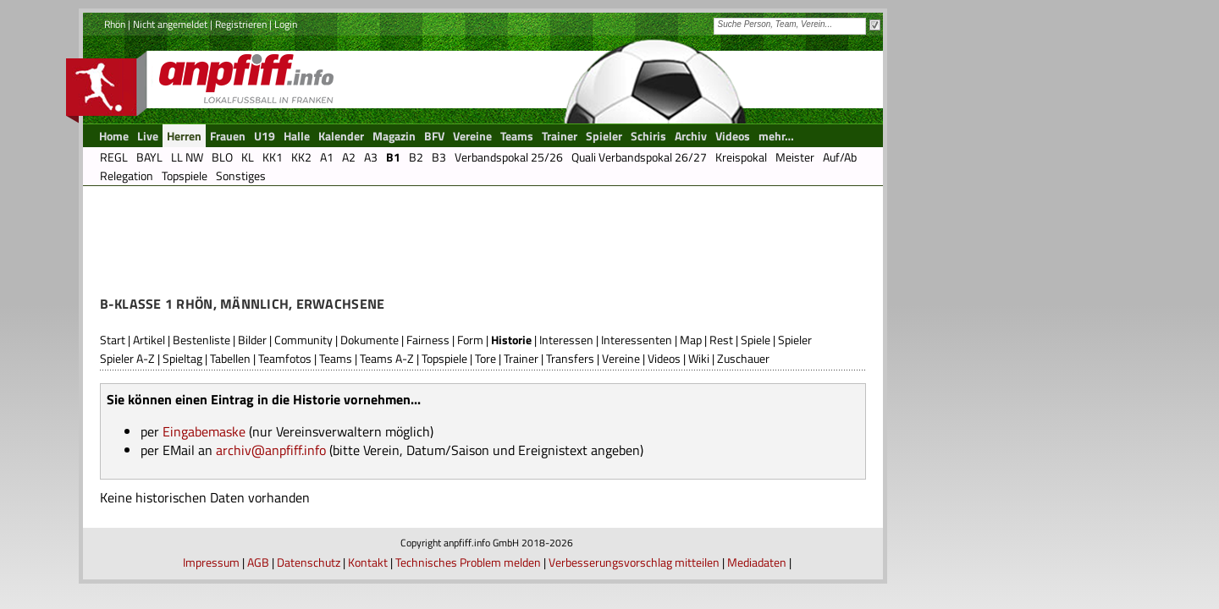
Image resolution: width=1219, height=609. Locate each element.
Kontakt (368, 562)
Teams (335, 358)
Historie (511, 339)
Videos (664, 358)
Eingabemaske (204, 431)
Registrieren (241, 24)
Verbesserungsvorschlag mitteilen (634, 562)
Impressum (211, 562)
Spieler (795, 339)
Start (112, 339)
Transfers (570, 358)
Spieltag (182, 358)
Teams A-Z (387, 358)
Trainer (521, 358)
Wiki (698, 358)
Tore (485, 358)
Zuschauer (743, 358)
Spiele (755, 339)
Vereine (621, 358)
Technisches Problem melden (468, 562)
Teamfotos (285, 358)
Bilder (252, 339)
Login (285, 24)
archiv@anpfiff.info (271, 450)
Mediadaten (756, 562)
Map (691, 339)
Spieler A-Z (127, 358)
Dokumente (369, 339)
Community (303, 339)
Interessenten (636, 339)
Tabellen (230, 358)
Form (470, 339)
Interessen (566, 339)
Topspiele (444, 358)
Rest (721, 339)
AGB (258, 562)
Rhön (114, 24)
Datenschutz (308, 562)
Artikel (149, 339)
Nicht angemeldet (170, 24)
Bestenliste (201, 339)
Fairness (428, 339)
